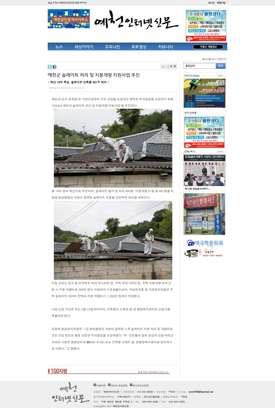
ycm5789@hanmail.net (201, 391)
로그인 (211, 2)
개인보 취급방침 (119, 385)
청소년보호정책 (141, 385)
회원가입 (221, 2)
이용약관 (101, 385)
